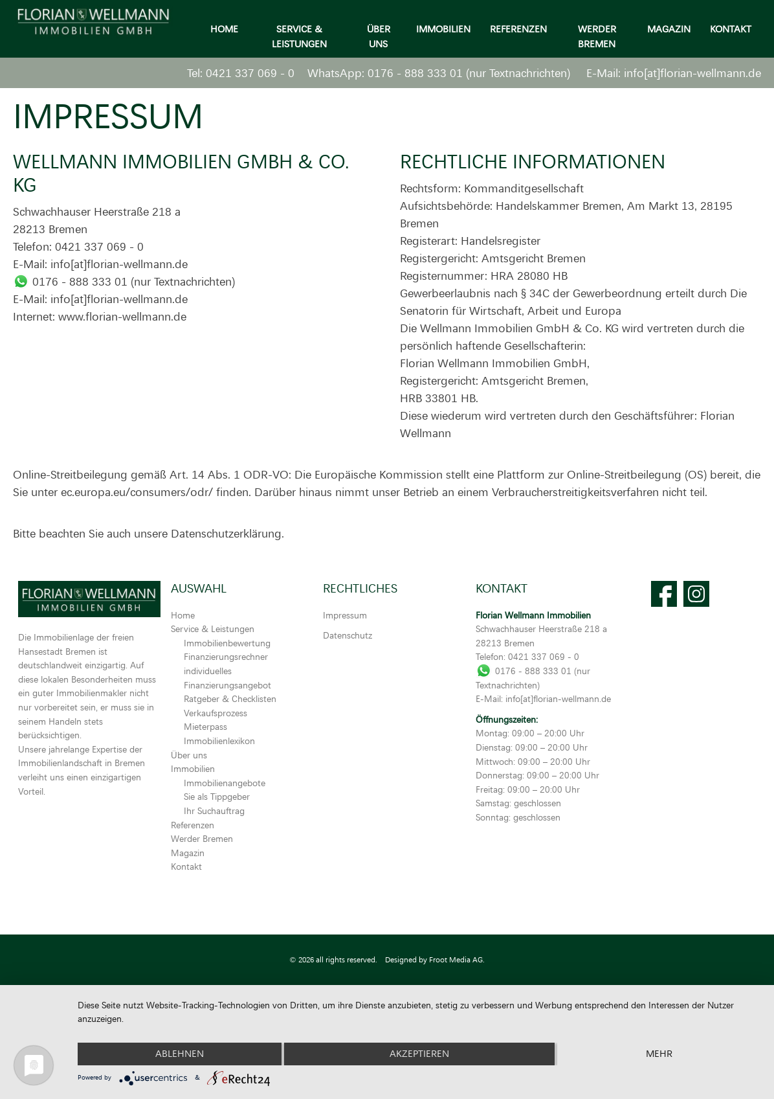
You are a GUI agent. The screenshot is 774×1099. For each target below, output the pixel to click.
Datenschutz (347, 635)
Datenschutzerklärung (226, 533)
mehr (659, 1054)
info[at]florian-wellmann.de (692, 72)
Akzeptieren (419, 1054)
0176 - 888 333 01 (415, 72)
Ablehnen (179, 1054)
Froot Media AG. (457, 959)
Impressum (345, 614)
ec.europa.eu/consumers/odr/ (137, 491)
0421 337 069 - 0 (250, 72)
